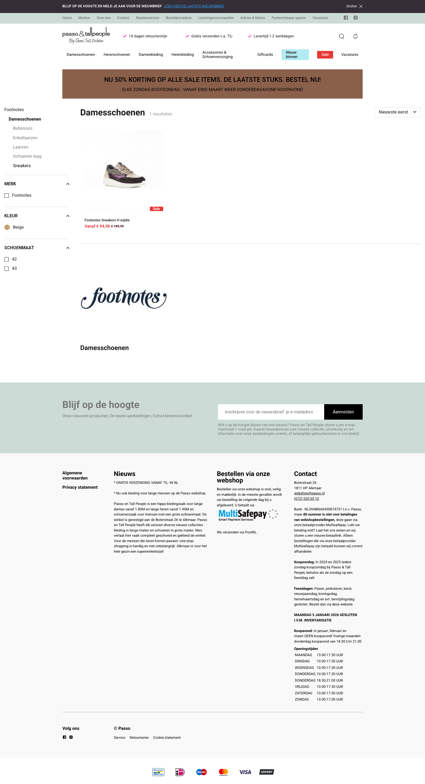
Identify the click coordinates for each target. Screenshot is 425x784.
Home (67, 18)
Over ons (104, 18)
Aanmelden (343, 411)
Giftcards (265, 55)
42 (14, 259)
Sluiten (354, 6)
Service (119, 738)
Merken (84, 18)
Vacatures (321, 18)
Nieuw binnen (291, 54)
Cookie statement (167, 738)
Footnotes (21, 195)
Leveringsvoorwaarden (216, 18)
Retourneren (139, 738)
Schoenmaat (36, 247)
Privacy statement (80, 487)
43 (14, 268)
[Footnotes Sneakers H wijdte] (122, 180)
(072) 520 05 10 (306, 499)
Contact (123, 18)
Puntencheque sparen (289, 18)
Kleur (36, 215)
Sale (325, 55)
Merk (36, 184)
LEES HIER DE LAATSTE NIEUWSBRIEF (194, 6)
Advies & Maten (252, 18)
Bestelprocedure (179, 18)
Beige (18, 227)
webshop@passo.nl (309, 493)
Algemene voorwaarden (75, 475)
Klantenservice (147, 18)
